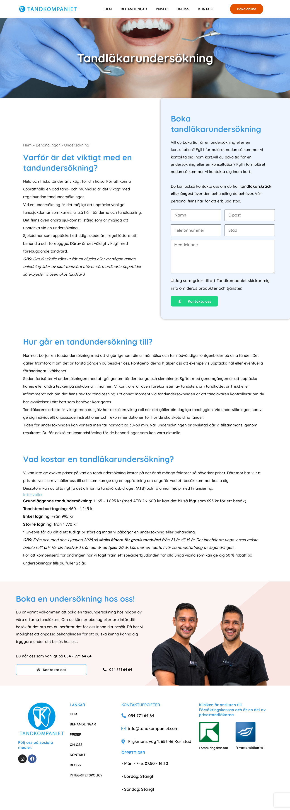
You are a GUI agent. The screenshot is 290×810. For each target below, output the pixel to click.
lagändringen (221, 547)
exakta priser (61, 472)
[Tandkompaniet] (48, 9)
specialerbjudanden (141, 555)
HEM (108, 9)
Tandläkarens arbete (41, 409)
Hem (27, 145)
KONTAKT (206, 9)
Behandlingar (48, 145)
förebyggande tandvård (45, 251)
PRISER (161, 9)
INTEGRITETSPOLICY (86, 775)
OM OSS (182, 9)
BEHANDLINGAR (134, 9)
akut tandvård (72, 274)
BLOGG (75, 765)
